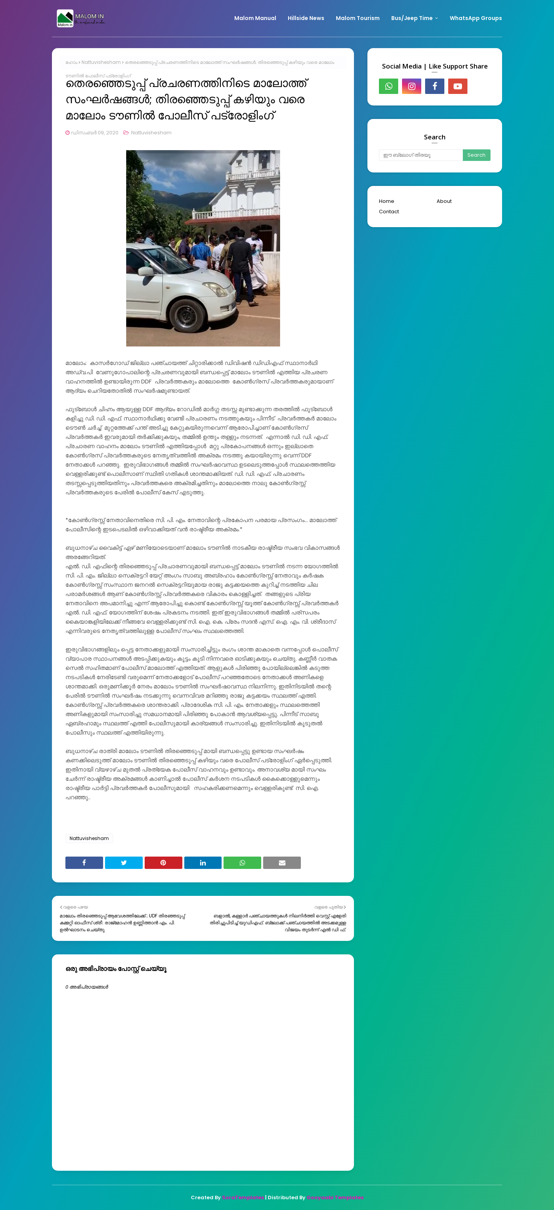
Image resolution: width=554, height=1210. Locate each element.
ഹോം (71, 62)
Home (386, 201)
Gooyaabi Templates (335, 1197)
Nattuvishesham (101, 62)
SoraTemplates (243, 1197)
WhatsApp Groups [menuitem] (476, 18)
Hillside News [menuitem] (306, 18)
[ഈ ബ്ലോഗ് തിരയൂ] (421, 155)
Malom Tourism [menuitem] (358, 18)
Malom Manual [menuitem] (255, 18)
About (444, 201)
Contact (389, 211)
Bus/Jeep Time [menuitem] (412, 18)
